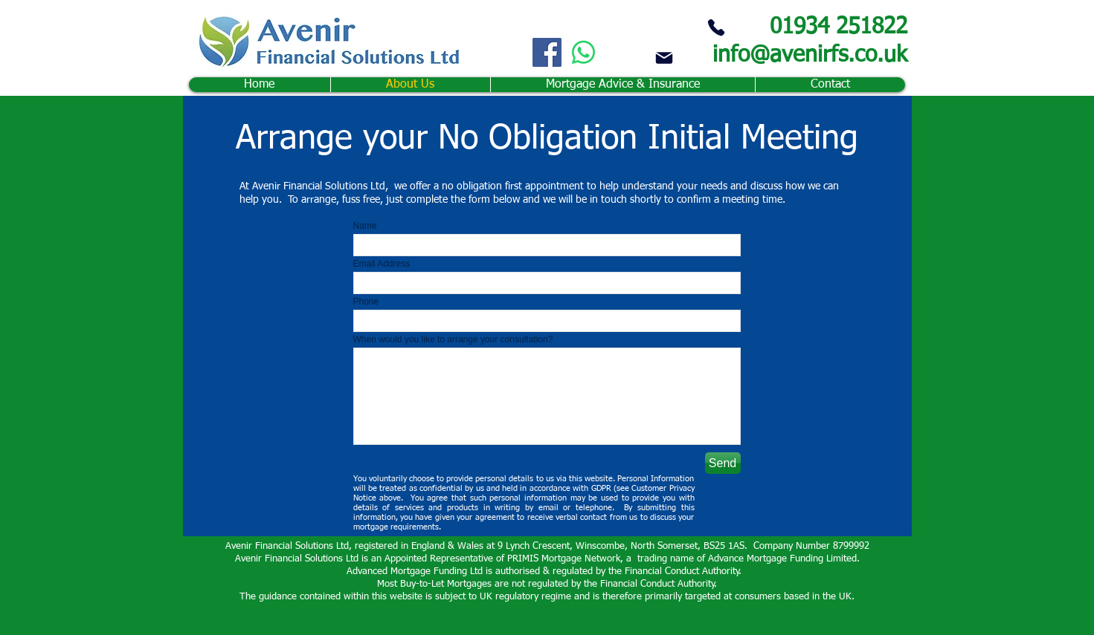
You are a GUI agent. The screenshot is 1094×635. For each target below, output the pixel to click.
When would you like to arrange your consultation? (453, 339)
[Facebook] (547, 52)
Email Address (382, 263)
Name (365, 225)
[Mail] (664, 57)
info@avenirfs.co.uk (809, 56)
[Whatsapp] (583, 52)
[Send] (723, 463)
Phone (366, 301)
